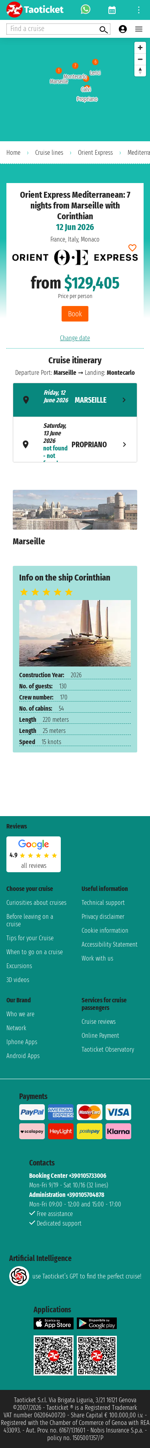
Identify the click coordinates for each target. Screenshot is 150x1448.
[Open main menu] (139, 29)
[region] (75, 89)
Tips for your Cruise (30, 938)
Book (75, 313)
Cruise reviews (99, 1021)
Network (16, 1028)
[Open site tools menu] (139, 10)
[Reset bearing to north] (140, 70)
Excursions (19, 966)
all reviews (33, 865)
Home (13, 152)
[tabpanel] (75, 521)
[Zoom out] (140, 59)
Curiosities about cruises (36, 902)
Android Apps (23, 1056)
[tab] (75, 400)
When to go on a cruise (34, 952)
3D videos (17, 980)
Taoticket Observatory (108, 1049)
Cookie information (105, 930)
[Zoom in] (140, 47)
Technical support (103, 902)
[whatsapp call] (85, 10)
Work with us (97, 958)
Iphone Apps (21, 1042)
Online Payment (100, 1035)
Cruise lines (49, 152)
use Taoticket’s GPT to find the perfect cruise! (75, 1276)
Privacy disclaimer (103, 916)
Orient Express (95, 152)
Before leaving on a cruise (29, 920)
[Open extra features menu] (58, 29)
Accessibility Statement (110, 944)
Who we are (20, 1014)
